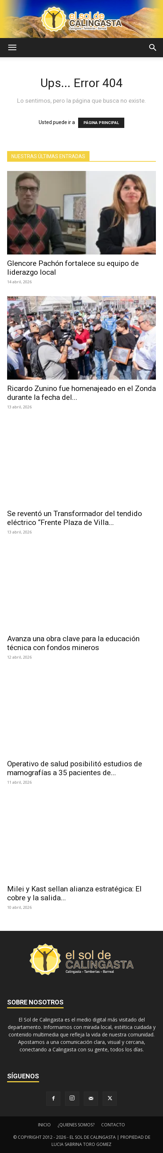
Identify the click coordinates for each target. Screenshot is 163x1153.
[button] (12, 47)
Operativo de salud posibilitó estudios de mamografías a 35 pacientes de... (74, 768)
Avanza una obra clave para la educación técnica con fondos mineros (73, 643)
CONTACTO (113, 1125)
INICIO (44, 1125)
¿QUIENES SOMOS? (76, 1125)
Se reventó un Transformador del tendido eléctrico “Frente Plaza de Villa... (74, 518)
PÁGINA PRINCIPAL (101, 122)
